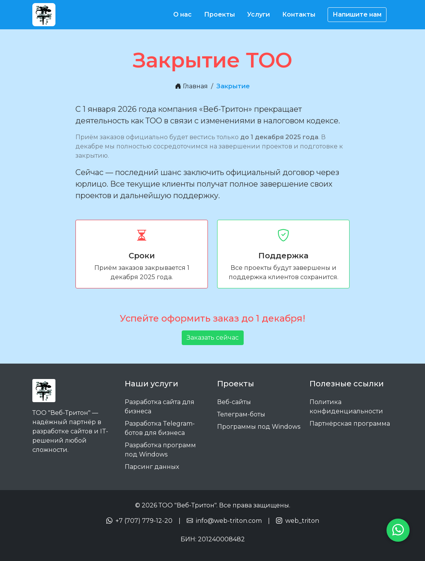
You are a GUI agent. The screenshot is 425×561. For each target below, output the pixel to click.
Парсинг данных (152, 466)
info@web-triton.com (229, 520)
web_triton (302, 520)
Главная (191, 86)
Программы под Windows (258, 426)
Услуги (258, 14)
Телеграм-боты (241, 414)
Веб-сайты (234, 402)
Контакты (298, 14)
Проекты (219, 14)
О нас (182, 14)
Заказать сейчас (213, 337)
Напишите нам (357, 14)
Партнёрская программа (350, 423)
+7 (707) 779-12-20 (143, 520)
